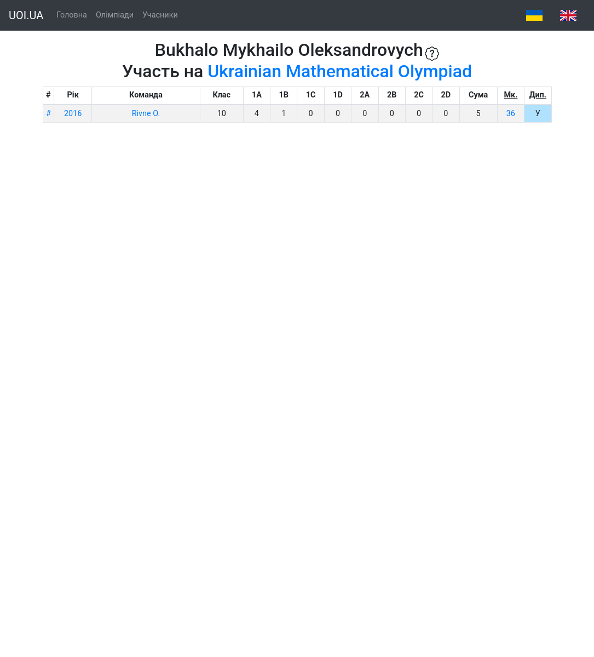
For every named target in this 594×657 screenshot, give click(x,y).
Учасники (160, 15)
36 (510, 113)
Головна (71, 15)
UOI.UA (26, 15)
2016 (73, 113)
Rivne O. (146, 113)
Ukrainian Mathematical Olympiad (339, 71)
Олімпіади (115, 15)
